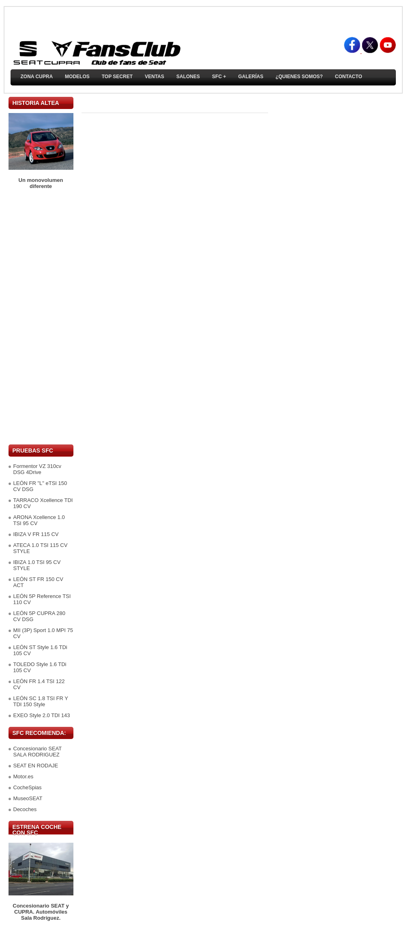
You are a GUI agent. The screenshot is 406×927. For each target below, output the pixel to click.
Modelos (77, 76)
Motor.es (23, 776)
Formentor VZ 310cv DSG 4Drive (37, 469)
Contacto (348, 76)
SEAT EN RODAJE (35, 766)
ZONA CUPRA (37, 76)
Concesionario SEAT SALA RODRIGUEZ (37, 751)
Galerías (250, 76)
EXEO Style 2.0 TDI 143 (41, 715)
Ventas (154, 76)
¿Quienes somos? (299, 76)
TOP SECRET (117, 76)
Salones (188, 76)
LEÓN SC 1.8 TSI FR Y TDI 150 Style (40, 701)
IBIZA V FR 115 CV (36, 534)
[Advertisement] (41, 316)
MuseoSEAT (28, 798)
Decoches (25, 809)
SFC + (219, 76)
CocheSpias (27, 787)
